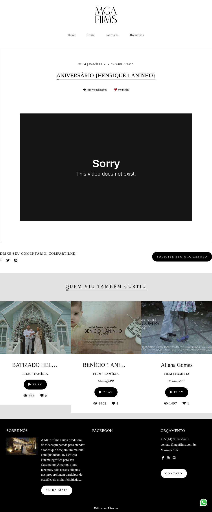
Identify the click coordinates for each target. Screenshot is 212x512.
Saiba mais (57, 490)
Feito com (106, 508)
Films (90, 35)
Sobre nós (112, 35)
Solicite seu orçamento (182, 256)
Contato (174, 473)
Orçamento (137, 35)
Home (71, 35)
